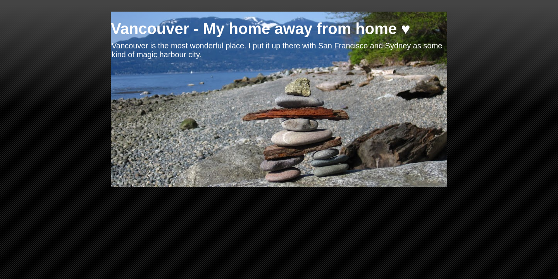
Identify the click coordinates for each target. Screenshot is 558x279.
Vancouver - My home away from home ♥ (260, 28)
